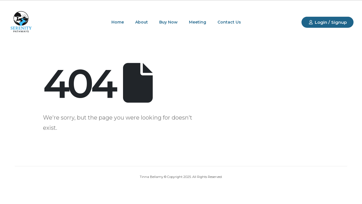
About (141, 22)
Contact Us (229, 22)
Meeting (197, 22)
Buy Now (168, 22)
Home (117, 22)
